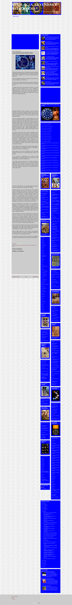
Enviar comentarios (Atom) (27, 279)
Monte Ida (42, 286)
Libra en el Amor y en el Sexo (45, 134)
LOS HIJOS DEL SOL (48, 41)
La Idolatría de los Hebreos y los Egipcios (55, 359)
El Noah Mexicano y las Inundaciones (55, 211)
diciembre (44, 504)
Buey (42, 458)
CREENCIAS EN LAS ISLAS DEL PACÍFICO (49, 512)
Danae (42, 250)
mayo (44, 561)
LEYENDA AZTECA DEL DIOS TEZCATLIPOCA (48, 514)
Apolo (42, 240)
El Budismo (43, 195)
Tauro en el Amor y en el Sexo (45, 139)
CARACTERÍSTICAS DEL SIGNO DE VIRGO (50, 534)
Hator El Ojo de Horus (55, 350)
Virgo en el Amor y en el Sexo (45, 141)
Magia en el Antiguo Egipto (56, 371)
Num (52, 375)
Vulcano (42, 311)
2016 (43, 566)
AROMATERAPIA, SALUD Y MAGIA (48, 571)
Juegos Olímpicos (43, 266)
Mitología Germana (44, 340)
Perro (42, 474)
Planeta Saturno (54, 412)
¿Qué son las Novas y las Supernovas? (55, 418)
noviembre (44, 505)
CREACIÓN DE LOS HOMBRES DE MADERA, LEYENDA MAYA (50, 72)
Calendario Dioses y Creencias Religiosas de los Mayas (55, 195)
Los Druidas (53, 279)
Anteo (42, 239)
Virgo (13, 246)
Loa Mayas (53, 232)
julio (44, 511)
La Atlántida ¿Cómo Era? (44, 430)
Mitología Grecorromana (44, 284)
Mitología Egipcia (54, 373)
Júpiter (42, 269)
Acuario (53, 440)
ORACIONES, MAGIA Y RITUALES (48, 578)
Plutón (42, 293)
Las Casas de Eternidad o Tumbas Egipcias (55, 362)
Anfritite (42, 237)
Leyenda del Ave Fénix (55, 367)
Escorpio (53, 476)
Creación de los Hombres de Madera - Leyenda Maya (56, 201)
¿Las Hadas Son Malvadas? (55, 286)
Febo (42, 261)
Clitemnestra (43, 245)
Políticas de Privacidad (15, 596)
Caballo (42, 459)
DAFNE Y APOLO (48, 81)
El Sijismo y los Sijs (44, 199)
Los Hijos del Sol (54, 234)
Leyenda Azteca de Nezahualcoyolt (54, 226)
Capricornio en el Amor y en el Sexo (46, 126)
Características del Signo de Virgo (31, 245)
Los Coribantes (43, 279)
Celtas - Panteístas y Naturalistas (54, 271)
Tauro (52, 486)
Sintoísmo (42, 380)
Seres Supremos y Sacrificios (43, 437)
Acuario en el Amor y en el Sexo (45, 123)
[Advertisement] (36, 26)
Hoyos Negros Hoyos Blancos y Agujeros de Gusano (55, 406)
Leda (42, 277)
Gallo (42, 466)
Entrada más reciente (15, 276)
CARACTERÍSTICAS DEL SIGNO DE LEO (49, 535)
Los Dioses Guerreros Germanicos (44, 337)
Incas (52, 215)
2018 (43, 503)
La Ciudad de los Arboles (55, 218)
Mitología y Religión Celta (55, 282)
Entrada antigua (35, 276)
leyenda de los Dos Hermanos (54, 384)
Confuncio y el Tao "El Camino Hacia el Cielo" (44, 365)
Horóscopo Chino (43, 456)
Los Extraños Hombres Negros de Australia (44, 403)
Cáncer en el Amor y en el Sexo (45, 128)
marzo (44, 564)
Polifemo (42, 294)
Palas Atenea (43, 291)
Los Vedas (42, 214)
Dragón (42, 464)
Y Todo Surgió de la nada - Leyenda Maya (55, 250)
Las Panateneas (43, 274)
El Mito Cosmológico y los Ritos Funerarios (45, 428)
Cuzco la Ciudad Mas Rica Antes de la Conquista (55, 204)
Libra (52, 481)
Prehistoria (42, 432)
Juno (42, 267)
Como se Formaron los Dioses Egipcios (55, 346)
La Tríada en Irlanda (54, 272)
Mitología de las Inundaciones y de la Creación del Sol (44, 378)
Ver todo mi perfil (43, 488)
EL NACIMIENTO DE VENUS (49, 56)
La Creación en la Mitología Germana (44, 332)
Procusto (42, 296)
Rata (42, 476)
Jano (42, 264)
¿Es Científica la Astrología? (54, 495)
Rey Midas (42, 301)
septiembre (44, 508)
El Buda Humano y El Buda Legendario (44, 193)
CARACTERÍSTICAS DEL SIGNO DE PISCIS (50, 522)
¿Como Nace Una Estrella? (55, 415)
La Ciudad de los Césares (55, 221)
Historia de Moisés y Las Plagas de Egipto (55, 353)
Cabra (42, 461)
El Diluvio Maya (54, 206)
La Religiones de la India (44, 209)
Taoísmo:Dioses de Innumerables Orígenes (44, 480)
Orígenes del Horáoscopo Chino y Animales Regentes (45, 471)
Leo (52, 479)
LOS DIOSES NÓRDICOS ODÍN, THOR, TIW (52, 36)
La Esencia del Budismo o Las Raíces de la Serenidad (45, 207)
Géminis (53, 478)
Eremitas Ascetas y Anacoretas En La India (44, 202)
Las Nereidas (43, 272)
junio (44, 560)
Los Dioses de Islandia (55, 317)
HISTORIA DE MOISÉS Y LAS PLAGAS (49, 558)
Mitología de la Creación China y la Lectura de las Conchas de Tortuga (44, 374)
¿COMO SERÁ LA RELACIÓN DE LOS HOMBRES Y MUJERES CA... (49, 552)
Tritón (42, 306)
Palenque (53, 242)
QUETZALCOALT (46, 540)
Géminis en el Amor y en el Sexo (46, 131)
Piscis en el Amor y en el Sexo (45, 136)
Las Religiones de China (44, 368)
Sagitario (53, 484)
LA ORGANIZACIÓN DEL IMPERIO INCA (51, 51)
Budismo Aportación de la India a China (45, 361)
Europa (42, 259)
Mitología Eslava (54, 318)
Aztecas (53, 192)
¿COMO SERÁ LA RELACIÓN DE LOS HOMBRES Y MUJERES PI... (49, 550)
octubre (44, 507)
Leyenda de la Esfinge (55, 365)
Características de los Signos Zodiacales (21, 245)
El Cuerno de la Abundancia (43, 256)
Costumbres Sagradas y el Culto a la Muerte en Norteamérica (55, 198)
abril (44, 563)
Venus (42, 309)
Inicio (26, 276)
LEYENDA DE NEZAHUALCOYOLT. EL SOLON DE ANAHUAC (49, 516)
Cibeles (42, 242)
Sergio (43, 487)
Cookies (13, 597)
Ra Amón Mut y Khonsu (55, 378)
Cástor (42, 247)
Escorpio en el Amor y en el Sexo (46, 129)
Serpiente (42, 477)
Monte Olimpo (43, 288)
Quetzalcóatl (53, 244)
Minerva (42, 282)
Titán (42, 304)
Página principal (15, 16)
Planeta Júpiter (54, 410)
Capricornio (53, 443)
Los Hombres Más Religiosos (54, 369)
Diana (42, 252)
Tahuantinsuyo (54, 248)
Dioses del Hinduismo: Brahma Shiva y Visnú (44, 191)
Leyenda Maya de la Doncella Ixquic (54, 229)
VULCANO (47, 76)
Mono (42, 469)
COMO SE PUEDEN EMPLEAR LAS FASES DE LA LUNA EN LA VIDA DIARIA (51, 573)
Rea (41, 299)
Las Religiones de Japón (44, 371)
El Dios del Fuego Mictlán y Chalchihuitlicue (55, 208)
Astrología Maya (54, 190)
